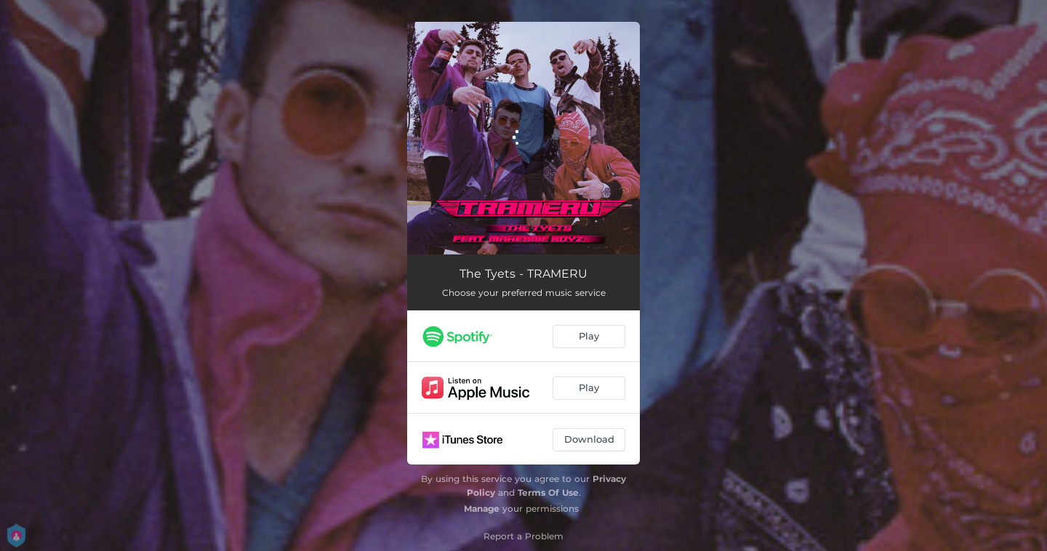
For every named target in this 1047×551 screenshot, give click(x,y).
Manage (482, 508)
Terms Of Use (548, 492)
